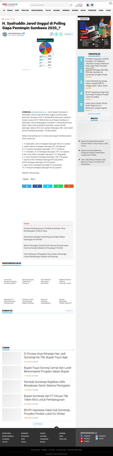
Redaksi (44, 450)
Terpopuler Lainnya (94, 114)
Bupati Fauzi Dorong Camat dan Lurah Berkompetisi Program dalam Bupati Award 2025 (47, 371)
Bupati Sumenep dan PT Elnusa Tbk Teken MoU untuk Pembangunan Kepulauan (46, 399)
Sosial (101, 10)
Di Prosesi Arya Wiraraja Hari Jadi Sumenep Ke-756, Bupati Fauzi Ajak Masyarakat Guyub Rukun (46, 357)
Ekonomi (75, 10)
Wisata (83, 10)
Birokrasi (66, 10)
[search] (51, 5)
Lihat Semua (38, 424)
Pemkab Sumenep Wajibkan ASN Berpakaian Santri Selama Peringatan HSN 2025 (47, 385)
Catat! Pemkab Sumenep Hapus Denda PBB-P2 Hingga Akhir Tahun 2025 (96, 83)
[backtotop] (56, 428)
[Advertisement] (11, 72)
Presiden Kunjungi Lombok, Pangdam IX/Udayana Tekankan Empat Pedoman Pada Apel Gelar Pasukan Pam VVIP (96, 63)
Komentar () (69, 34)
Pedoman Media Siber (74, 450)
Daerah (10, 10)
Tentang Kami (35, 450)
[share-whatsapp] (61, 34)
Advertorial (6, 433)
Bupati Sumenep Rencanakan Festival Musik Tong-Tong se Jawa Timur (94, 143)
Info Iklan (52, 450)
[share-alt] (26, 186)
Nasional (56, 10)
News (17, 10)
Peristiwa (25, 10)
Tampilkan (69, 310)
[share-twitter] (56, 34)
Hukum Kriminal (37, 10)
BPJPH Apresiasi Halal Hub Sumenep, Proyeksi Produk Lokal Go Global (47, 411)
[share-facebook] (51, 34)
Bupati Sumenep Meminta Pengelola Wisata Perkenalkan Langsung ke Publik (93, 152)
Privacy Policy (61, 450)
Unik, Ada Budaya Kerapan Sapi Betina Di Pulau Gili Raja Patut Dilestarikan (93, 162)
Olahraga (5, 439)
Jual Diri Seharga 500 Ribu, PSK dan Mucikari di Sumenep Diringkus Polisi (97, 72)
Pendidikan (92, 10)
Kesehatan (25, 436)
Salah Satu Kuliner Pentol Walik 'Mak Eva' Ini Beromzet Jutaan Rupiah (96, 105)
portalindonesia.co (39, 112)
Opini (23, 439)
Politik (48, 10)
